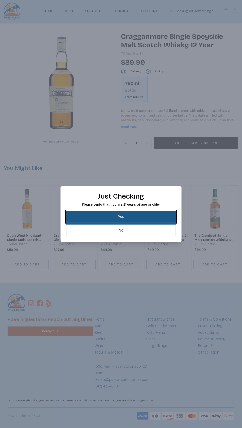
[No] (121, 230)
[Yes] (121, 217)
